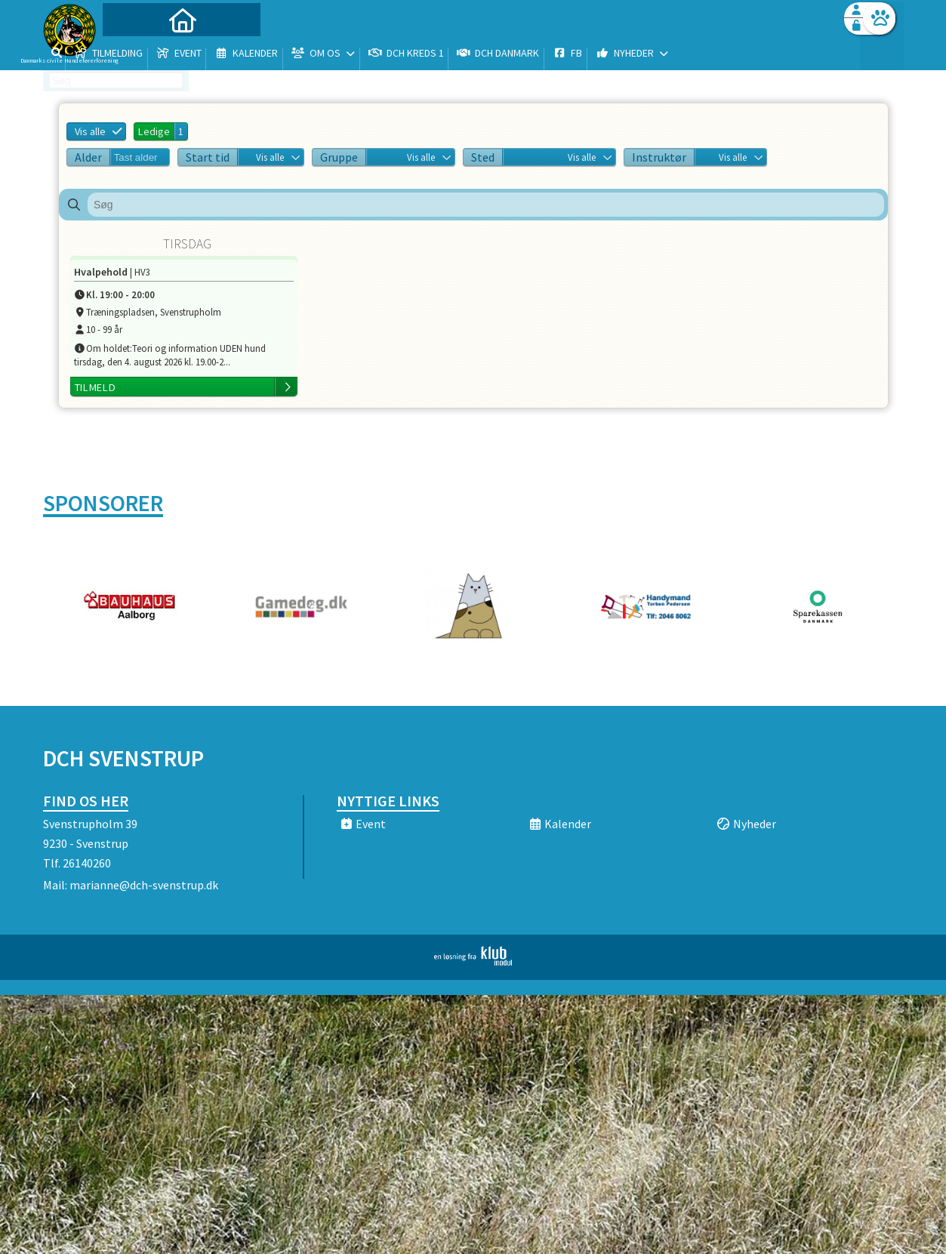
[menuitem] (137, 51)
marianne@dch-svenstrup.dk (143, 884)
